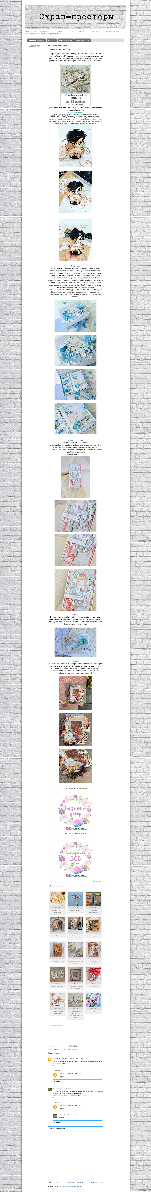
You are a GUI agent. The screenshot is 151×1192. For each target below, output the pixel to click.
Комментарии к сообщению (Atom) (70, 1186)
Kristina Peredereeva (75, 112)
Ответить (56, 1066)
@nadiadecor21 (82, 788)
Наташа (75, 661)
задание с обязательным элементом (66, 1049)
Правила (51, 40)
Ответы (57, 1070)
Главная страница (36, 40)
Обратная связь (82, 40)
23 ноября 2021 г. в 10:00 (63, 1088)
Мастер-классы (65, 40)
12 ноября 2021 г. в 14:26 (76, 1058)
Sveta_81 (61, 1073)
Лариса (55, 1046)
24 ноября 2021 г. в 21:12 (68, 1115)
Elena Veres (75, 266)
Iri (53, 1088)
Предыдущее (97, 1182)
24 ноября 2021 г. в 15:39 (73, 1105)
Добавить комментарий (57, 1128)
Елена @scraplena (75, 440)
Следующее (53, 1182)
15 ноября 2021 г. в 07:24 (73, 1073)
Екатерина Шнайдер (60, 1058)
